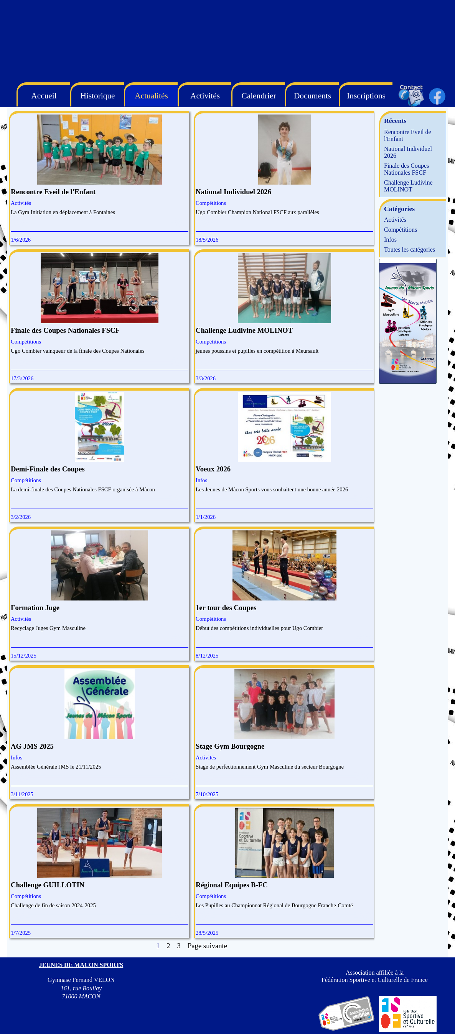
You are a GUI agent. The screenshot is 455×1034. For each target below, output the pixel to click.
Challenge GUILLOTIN (47, 885)
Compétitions (211, 203)
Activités (21, 203)
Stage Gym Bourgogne (230, 746)
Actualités (151, 95)
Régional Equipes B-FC (232, 885)
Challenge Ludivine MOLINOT (244, 330)
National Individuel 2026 (233, 192)
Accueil (43, 95)
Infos (201, 480)
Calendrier (258, 95)
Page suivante (207, 946)
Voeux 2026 (213, 469)
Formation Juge (35, 608)
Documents (312, 95)
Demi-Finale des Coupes (48, 469)
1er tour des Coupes (226, 608)
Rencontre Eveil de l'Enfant (53, 192)
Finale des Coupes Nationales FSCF (65, 330)
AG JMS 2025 (32, 746)
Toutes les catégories (409, 249)
